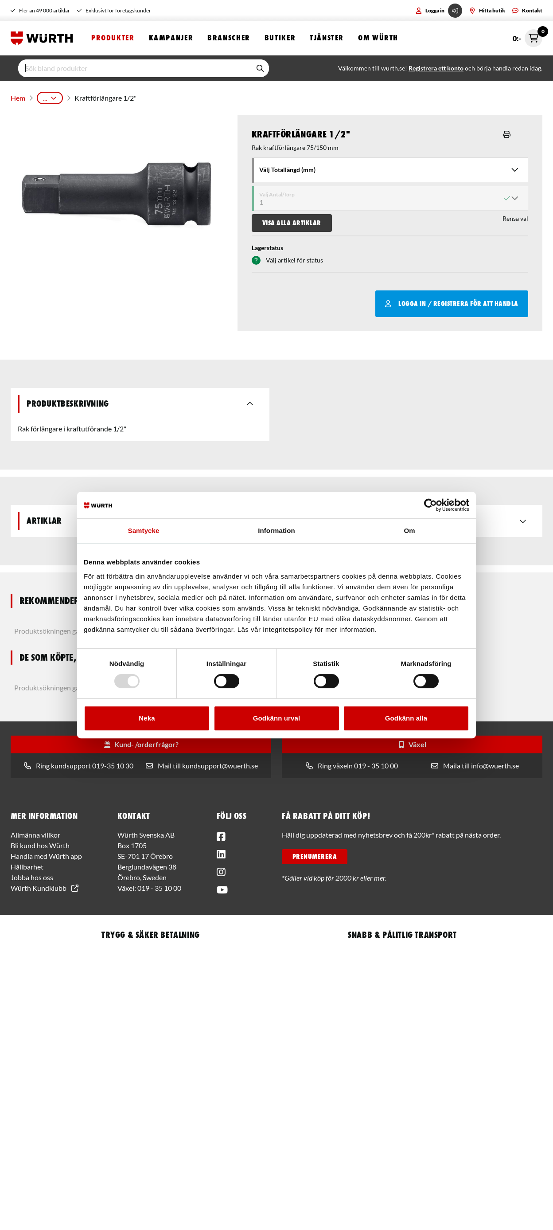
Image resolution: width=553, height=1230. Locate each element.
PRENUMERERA (314, 854)
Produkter (113, 38)
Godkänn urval (276, 718)
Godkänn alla (406, 718)
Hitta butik (487, 10)
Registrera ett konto (436, 69)
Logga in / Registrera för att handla (451, 302)
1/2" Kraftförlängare (340, 97)
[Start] (44, 39)
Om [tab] (409, 530)
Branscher (228, 38)
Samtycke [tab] (144, 530)
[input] (134, 69)
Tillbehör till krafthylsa (227, 97)
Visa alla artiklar (291, 221)
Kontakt (527, 10)
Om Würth (378, 38)
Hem (17, 97)
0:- (527, 39)
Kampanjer (171, 38)
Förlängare (285, 97)
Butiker (280, 38)
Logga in (439, 11)
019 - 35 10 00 (159, 885)
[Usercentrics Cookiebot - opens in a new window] (430, 505)
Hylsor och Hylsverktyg (153, 97)
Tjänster (327, 38)
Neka (147, 718)
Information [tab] (276, 530)
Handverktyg (92, 97)
